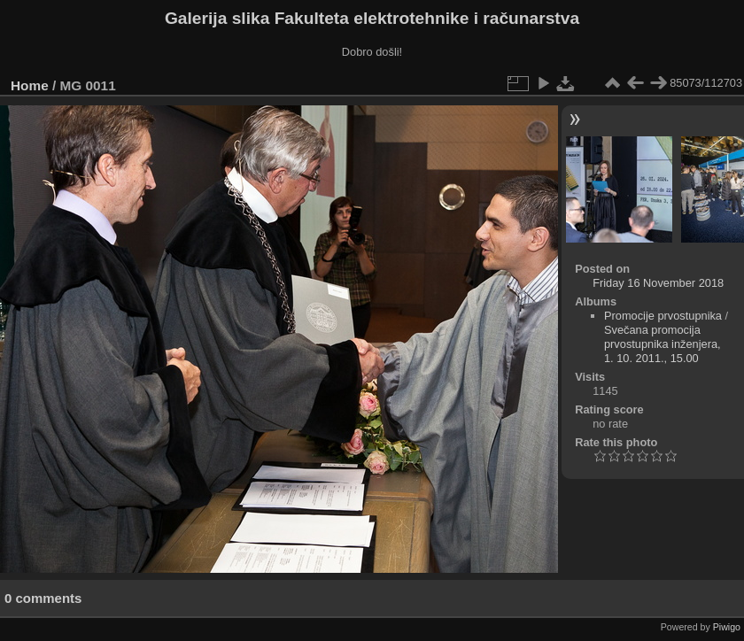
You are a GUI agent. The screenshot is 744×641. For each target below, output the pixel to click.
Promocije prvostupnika (663, 315)
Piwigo (726, 627)
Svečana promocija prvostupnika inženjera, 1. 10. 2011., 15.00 (662, 344)
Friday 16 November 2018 (658, 283)
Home (30, 85)
